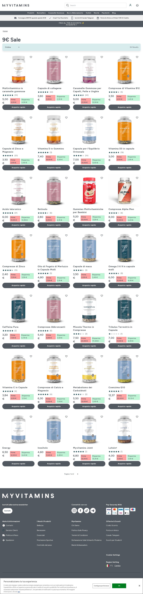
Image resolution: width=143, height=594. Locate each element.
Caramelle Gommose (56, 13)
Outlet (88, 13)
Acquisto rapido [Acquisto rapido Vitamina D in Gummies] (54, 168)
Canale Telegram (112, 535)
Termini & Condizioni (80, 535)
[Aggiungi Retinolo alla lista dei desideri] (66, 178)
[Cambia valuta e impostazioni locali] (113, 565)
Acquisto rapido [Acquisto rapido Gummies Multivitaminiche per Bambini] (89, 225)
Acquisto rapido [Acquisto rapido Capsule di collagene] (54, 107)
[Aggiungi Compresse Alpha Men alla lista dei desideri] (137, 178)
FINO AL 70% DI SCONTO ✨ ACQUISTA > (71, 24)
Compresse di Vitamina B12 (124, 88)
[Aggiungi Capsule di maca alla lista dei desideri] (101, 235)
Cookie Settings (113, 555)
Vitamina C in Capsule (14, 387)
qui (19, 592)
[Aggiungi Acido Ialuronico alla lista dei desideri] (31, 178)
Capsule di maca (82, 266)
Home (5, 31)
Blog (114, 13)
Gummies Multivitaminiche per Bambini (88, 211)
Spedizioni (8, 540)
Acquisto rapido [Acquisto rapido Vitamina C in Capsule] (18, 406)
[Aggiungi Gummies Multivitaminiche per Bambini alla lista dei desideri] (101, 178)
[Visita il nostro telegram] (93, 510)
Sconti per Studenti (114, 540)
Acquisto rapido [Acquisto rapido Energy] (18, 464)
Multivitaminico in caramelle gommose (13, 90)
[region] (71, 586)
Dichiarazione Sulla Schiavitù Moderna (86, 540)
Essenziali (41, 535)
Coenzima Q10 (116, 387)
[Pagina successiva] (78, 474)
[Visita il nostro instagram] (74, 510)
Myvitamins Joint (83, 447)
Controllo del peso (44, 545)
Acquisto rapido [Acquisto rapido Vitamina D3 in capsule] (124, 168)
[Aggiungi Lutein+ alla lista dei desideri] (137, 416)
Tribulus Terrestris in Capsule (120, 328)
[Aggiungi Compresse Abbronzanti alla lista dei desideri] (66, 295)
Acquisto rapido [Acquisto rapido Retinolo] (54, 225)
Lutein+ (112, 447)
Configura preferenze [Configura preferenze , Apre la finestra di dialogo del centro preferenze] (101, 586)
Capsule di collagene (49, 88)
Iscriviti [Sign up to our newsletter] (7, 511)
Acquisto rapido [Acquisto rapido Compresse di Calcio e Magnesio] (54, 406)
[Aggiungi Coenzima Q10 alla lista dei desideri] (137, 356)
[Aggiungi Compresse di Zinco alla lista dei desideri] (31, 235)
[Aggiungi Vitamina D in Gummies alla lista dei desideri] (66, 117)
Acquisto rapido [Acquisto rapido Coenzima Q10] (124, 406)
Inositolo (43, 447)
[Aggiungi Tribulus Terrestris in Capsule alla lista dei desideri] (137, 295)
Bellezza (40, 525)
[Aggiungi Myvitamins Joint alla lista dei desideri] (101, 416)
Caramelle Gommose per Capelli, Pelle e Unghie (87, 90)
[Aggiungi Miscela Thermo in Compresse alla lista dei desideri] (101, 295)
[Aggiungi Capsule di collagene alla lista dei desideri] (66, 57)
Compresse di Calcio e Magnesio (50, 389)
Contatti (7, 525)
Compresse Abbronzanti (51, 327)
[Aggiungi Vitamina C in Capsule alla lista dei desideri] (31, 356)
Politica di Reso (10, 535)
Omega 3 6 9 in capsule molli (121, 268)
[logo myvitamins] (15, 5)
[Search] (67, 5)
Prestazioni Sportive (45, 540)
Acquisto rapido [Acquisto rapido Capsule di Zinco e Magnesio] (18, 168)
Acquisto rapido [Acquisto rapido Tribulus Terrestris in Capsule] (124, 346)
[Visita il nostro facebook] (80, 510)
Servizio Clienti (10, 530)
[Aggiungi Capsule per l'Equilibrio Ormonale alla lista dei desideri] (101, 117)
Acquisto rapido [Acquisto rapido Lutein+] (124, 464)
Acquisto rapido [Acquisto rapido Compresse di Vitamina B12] (124, 107)
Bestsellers (41, 13)
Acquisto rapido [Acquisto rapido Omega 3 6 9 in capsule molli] (124, 285)
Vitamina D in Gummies (51, 148)
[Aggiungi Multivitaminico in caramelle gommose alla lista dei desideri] (31, 57)
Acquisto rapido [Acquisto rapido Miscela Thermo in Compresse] (89, 346)
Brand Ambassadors (79, 545)
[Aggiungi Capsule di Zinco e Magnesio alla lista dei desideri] (31, 117)
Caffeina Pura (10, 327)
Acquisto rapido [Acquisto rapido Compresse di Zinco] (18, 285)
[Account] (130, 5)
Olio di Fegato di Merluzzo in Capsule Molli (53, 268)
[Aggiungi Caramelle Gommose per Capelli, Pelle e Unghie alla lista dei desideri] (101, 57)
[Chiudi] (139, 585)
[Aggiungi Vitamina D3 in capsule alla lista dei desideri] (137, 117)
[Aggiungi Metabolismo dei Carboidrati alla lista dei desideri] (101, 356)
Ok (119, 586)
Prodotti (30, 13)
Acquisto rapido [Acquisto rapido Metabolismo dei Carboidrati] (89, 406)
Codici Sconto (112, 525)
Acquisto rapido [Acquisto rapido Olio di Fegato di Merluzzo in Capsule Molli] (54, 285)
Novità (96, 13)
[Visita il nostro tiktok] (86, 510)
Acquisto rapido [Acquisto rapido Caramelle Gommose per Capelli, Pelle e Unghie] (89, 107)
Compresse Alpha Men (121, 209)
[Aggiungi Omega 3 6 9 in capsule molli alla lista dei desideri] (137, 235)
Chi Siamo (75, 525)
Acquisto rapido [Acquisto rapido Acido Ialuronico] (18, 225)
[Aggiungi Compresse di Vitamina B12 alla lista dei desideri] (137, 57)
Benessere (41, 530)
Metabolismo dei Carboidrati (82, 389)
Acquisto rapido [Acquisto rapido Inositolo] (54, 464)
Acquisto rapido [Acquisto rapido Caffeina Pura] (18, 346)
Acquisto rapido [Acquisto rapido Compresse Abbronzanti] (54, 346)
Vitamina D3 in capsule (121, 148)
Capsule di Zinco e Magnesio (12, 150)
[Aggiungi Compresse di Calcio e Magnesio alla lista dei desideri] (66, 356)
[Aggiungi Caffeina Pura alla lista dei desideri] (31, 295)
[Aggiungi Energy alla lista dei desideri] (31, 416)
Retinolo (42, 209)
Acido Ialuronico (11, 209)
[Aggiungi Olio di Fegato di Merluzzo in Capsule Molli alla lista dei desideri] (66, 235)
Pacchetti (105, 13)
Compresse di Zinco (13, 266)
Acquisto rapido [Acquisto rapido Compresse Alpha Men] (124, 225)
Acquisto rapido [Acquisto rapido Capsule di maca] (89, 285)
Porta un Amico (112, 530)
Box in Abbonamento (75, 13)
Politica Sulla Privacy (80, 530)
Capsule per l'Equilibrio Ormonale (86, 150)
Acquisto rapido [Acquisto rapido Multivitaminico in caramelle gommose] (18, 107)
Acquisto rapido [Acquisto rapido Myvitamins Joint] (89, 464)
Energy (6, 447)
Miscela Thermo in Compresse (83, 328)
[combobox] (95, 5)
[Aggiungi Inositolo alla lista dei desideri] (66, 416)
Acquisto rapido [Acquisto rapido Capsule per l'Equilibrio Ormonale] (89, 168)
